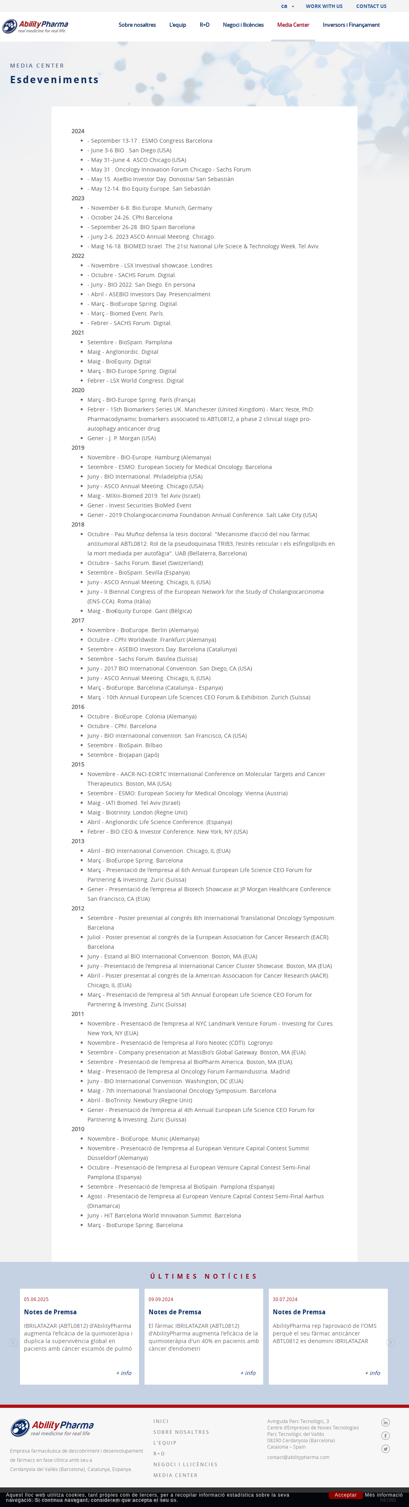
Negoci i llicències (243, 24)
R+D (204, 24)
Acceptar (346, 1495)
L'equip (177, 24)
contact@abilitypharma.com (298, 1457)
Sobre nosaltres (137, 24)
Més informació (384, 1495)
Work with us (324, 6)
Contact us (371, 6)
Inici (161, 1421)
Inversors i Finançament (351, 24)
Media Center (293, 24)
